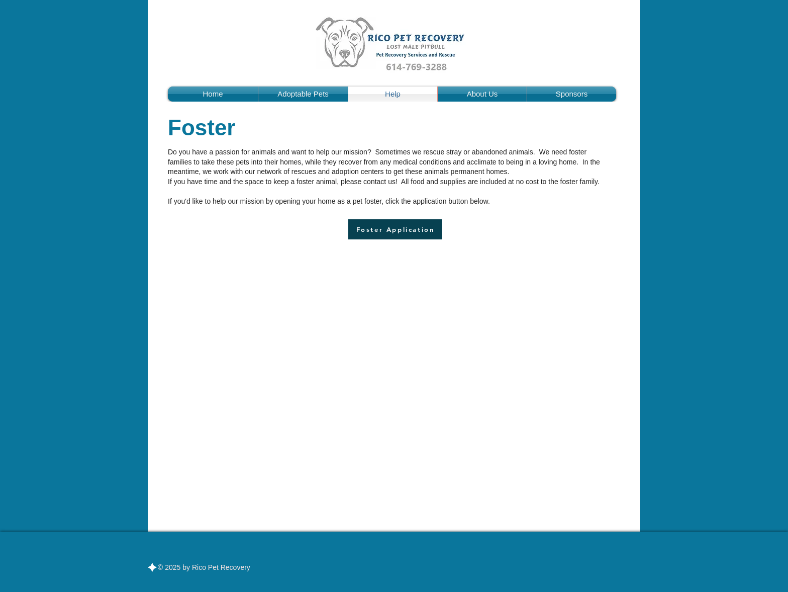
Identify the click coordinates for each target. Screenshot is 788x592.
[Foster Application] (395, 229)
